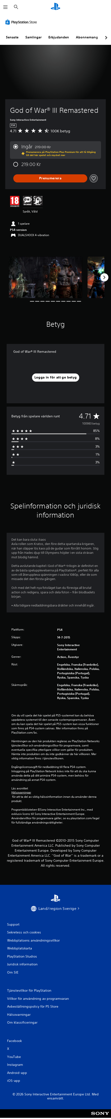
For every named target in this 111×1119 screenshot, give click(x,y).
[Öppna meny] (5, 7)
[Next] (104, 277)
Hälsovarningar (21, 792)
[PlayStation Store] (22, 22)
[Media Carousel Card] (45, 277)
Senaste (12, 37)
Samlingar (33, 37)
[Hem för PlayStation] (55, 7)
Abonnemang (87, 37)
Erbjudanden (58, 37)
